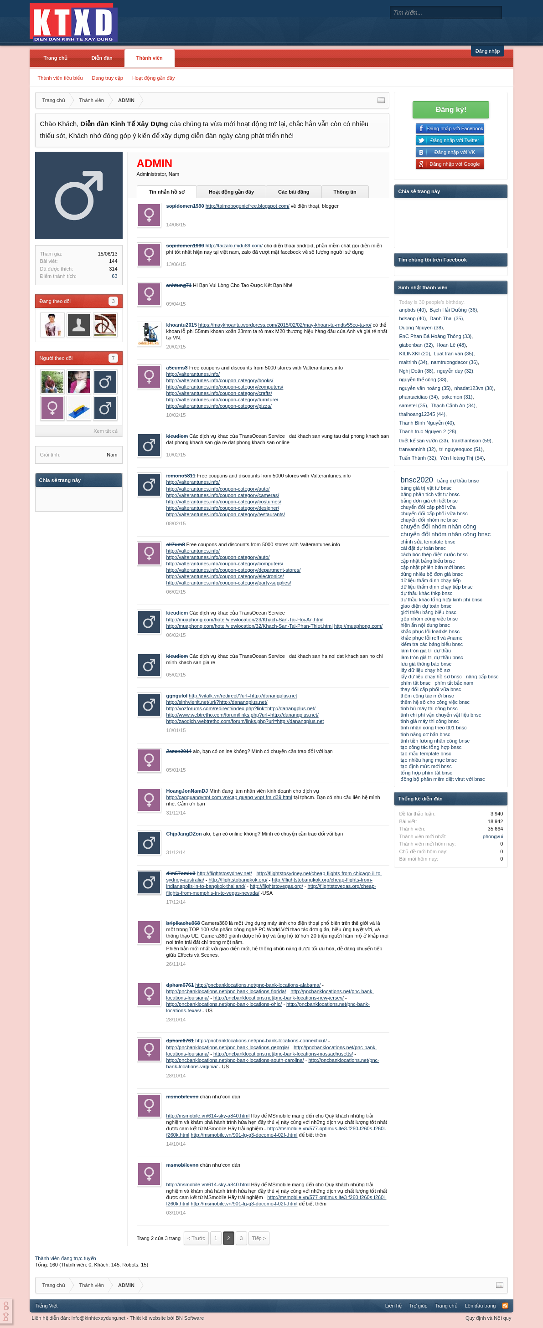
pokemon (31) (457, 397)
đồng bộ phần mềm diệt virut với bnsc (442, 779)
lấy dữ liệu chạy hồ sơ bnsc (430, 676)
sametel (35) (413, 405)
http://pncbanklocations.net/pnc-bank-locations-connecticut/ (261, 1040)
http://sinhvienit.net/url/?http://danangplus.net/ (217, 702)
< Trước (196, 1238)
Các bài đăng (293, 192)
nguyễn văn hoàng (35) (424, 388)
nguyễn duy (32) (455, 371)
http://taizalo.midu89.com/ (234, 245)
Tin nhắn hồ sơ (167, 192)
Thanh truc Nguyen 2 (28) (427, 431)
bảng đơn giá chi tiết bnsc (428, 500)
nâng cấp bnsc (482, 676)
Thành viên (149, 58)
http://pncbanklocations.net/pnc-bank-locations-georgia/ (228, 1047)
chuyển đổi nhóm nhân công (438, 526)
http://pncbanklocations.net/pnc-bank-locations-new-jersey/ (278, 997)
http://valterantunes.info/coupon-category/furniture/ (222, 399)
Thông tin (345, 192)
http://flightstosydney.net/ (224, 873)
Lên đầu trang (480, 1305)
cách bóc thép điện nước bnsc (433, 554)
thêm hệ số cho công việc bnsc (435, 702)
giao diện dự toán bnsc (425, 606)
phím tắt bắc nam (453, 683)
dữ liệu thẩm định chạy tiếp (430, 580)
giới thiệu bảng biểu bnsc (428, 612)
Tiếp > (259, 1238)
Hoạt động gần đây (153, 78)
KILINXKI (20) (414, 353)
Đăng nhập (488, 51)
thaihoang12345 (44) (422, 414)
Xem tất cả (105, 431)
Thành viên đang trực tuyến (65, 1258)
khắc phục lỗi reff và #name (431, 638)
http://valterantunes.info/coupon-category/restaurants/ (225, 514)
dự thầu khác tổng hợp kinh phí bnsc (441, 599)
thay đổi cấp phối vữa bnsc (430, 689)
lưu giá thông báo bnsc (425, 664)
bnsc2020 (416, 480)
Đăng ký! (451, 109)
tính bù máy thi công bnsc (428, 708)
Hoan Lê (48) (451, 345)
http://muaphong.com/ (358, 626)
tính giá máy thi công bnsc (429, 721)
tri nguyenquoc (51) (461, 449)
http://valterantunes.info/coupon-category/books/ (220, 380)
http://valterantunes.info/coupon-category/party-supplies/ (228, 582)
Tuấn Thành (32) (417, 458)
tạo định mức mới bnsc (425, 766)
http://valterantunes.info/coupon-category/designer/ (222, 508)
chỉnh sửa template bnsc (427, 541)
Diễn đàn (101, 58)
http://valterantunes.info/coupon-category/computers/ (225, 387)
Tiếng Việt (47, 1305)
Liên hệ (393, 1305)
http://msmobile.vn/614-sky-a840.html (208, 1115)
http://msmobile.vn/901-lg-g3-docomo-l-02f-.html (244, 1135)
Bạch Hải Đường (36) (453, 310)
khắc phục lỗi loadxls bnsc (429, 631)
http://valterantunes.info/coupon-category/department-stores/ (233, 570)
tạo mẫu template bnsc (425, 753)
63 (114, 276)
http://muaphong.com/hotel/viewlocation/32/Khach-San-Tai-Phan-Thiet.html (249, 626)
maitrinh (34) (413, 362)
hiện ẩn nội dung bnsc (425, 625)
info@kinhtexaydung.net (98, 1318)
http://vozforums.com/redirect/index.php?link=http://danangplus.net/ (240, 708)
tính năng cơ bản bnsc (425, 734)
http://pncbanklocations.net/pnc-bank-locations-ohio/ (224, 1004)
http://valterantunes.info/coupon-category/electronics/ (225, 576)
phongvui (493, 836)
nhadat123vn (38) (474, 388)
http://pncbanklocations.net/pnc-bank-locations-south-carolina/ (235, 1060)
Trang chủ (56, 58)
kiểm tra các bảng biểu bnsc (431, 644)
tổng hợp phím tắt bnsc (426, 772)
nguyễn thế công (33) (422, 379)
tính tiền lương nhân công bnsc (434, 740)
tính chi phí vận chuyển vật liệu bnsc (440, 715)
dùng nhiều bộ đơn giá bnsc (431, 574)
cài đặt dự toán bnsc (422, 548)
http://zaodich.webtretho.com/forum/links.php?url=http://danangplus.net (245, 721)
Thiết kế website (148, 1318)
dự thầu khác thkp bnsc (426, 593)
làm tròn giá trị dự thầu (425, 650)
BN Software (190, 1318)
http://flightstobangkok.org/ (237, 879)
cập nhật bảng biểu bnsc (427, 561)
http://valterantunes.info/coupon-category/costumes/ (224, 501)
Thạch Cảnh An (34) (453, 405)
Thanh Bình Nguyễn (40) (426, 423)
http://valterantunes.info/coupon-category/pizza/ (219, 406)
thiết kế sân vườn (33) (423, 440)
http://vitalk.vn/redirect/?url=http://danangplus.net (243, 695)
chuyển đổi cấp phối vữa (427, 507)
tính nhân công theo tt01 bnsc (433, 727)
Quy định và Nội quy (488, 1318)
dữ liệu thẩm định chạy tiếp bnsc (436, 587)
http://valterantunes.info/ (193, 374)
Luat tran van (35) (453, 353)
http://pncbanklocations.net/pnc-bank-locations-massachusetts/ (283, 1053)
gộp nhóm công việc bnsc (429, 618)
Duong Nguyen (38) (421, 327)
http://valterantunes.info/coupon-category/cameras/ (222, 495)
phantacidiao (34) (418, 397)
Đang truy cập (107, 78)
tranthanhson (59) (471, 440)
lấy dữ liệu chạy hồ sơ (425, 670)
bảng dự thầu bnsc (458, 480)
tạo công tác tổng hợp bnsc (430, 747)
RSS (505, 1305)
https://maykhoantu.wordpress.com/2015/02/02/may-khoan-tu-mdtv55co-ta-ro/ (285, 325)
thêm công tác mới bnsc (427, 695)
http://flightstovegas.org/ (276, 886)
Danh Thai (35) (446, 318)
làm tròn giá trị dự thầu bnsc (431, 657)
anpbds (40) (412, 310)
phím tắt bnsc (415, 683)
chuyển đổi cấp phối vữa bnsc (433, 513)
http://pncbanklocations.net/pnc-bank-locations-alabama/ (258, 985)
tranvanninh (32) (417, 449)
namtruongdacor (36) (454, 362)
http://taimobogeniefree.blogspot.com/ (248, 206)
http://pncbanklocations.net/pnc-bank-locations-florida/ (226, 991)
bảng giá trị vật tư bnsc (425, 488)
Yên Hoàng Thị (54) (462, 458)
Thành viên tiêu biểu (60, 78)
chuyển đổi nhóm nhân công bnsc (445, 534)
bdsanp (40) (412, 318)
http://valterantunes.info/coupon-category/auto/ (218, 489)
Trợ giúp (418, 1305)
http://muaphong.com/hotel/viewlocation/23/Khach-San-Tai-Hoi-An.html (245, 619)
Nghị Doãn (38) (416, 371)
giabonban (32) (416, 345)
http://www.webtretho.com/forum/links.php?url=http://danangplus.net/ (242, 715)
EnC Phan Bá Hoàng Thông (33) (435, 336)
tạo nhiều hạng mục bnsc (428, 760)
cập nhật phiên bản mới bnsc (432, 567)
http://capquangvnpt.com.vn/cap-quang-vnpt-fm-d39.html (229, 797)
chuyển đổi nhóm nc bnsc (429, 520)
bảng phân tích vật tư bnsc (430, 494)
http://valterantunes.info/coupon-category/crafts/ (219, 393)
